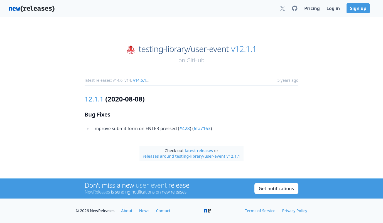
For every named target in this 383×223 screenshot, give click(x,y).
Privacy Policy (294, 210)
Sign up (358, 8)
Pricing (312, 8)
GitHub (195, 60)
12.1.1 (94, 98)
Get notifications (276, 188)
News (144, 210)
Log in (333, 8)
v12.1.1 (244, 49)
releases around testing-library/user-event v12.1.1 (191, 156)
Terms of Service (260, 210)
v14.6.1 (139, 80)
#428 (184, 128)
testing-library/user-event (184, 49)
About (126, 210)
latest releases (199, 150)
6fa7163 (202, 128)
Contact (163, 210)
